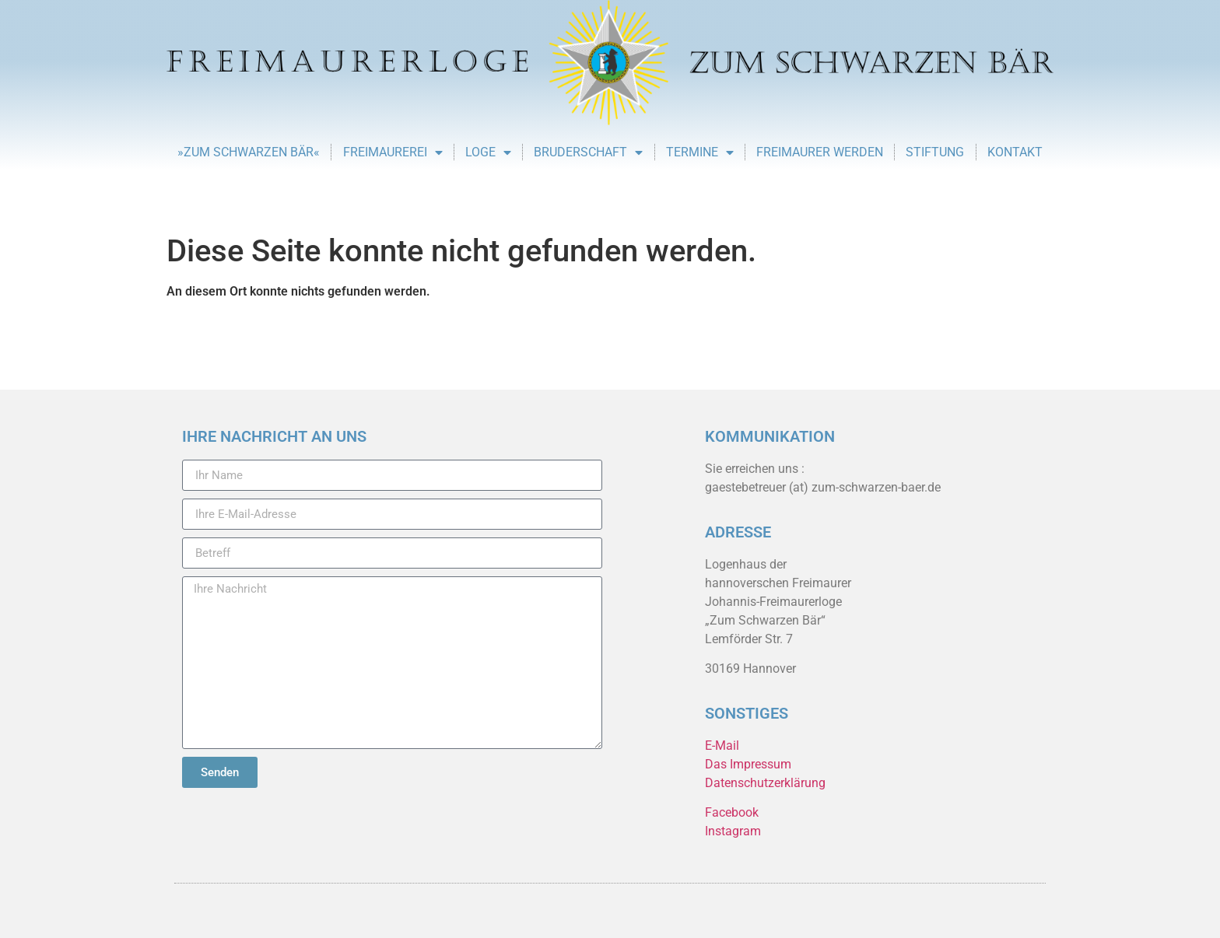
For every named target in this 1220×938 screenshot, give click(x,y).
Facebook (732, 812)
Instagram (733, 831)
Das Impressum (748, 764)
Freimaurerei (393, 152)
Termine (700, 152)
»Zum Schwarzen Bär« (248, 152)
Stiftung (935, 152)
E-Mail (722, 745)
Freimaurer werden (819, 152)
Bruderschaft (588, 152)
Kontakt (1015, 152)
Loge (488, 152)
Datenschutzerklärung (765, 782)
